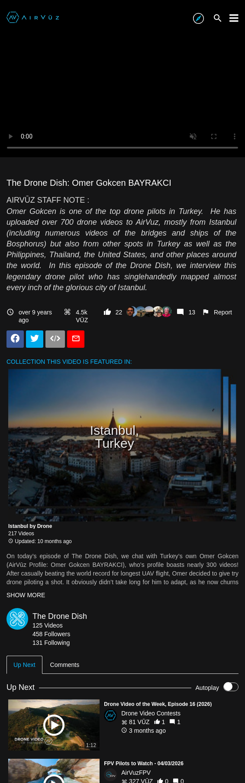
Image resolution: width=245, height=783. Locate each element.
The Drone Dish (59, 616)
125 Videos (47, 625)
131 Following (51, 642)
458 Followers (51, 634)
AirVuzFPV (136, 772)
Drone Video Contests (151, 713)
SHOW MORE (25, 595)
